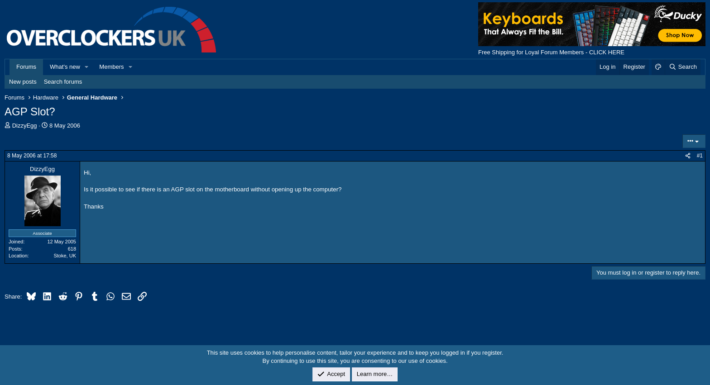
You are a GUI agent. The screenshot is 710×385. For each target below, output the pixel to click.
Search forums (63, 81)
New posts (23, 81)
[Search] (682, 67)
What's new (65, 66)
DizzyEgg (24, 125)
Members (111, 66)
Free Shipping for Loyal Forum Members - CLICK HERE (551, 52)
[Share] (688, 156)
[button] (87, 67)
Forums (26, 66)
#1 (700, 155)
